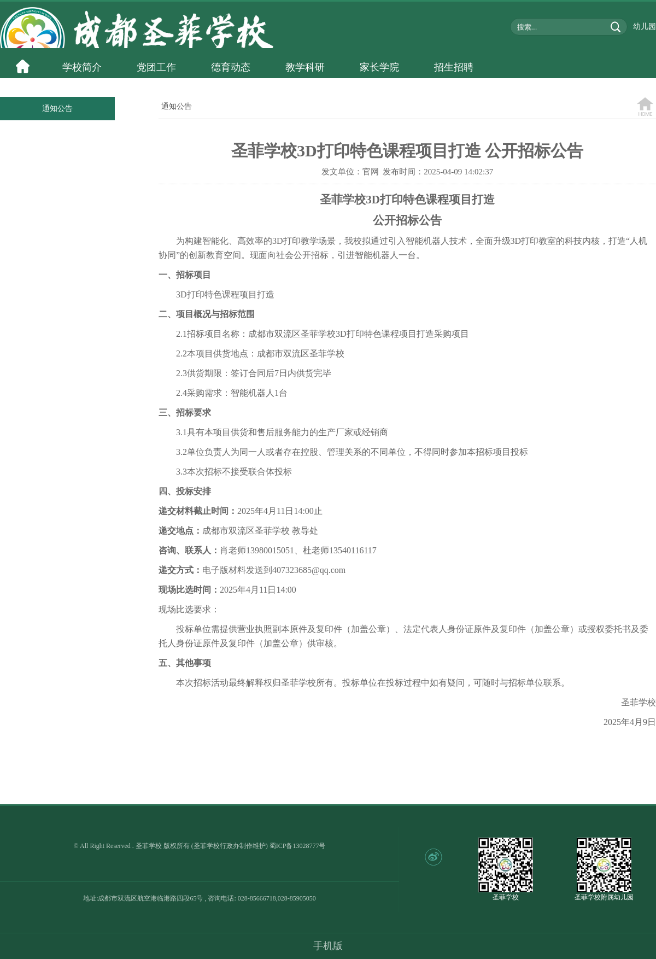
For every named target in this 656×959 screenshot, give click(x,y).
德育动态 (230, 67)
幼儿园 (644, 26)
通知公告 (57, 108)
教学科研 (305, 67)
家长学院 (379, 67)
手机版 (328, 945)
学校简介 (82, 67)
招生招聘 (453, 67)
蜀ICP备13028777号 (298, 846)
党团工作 (156, 67)
